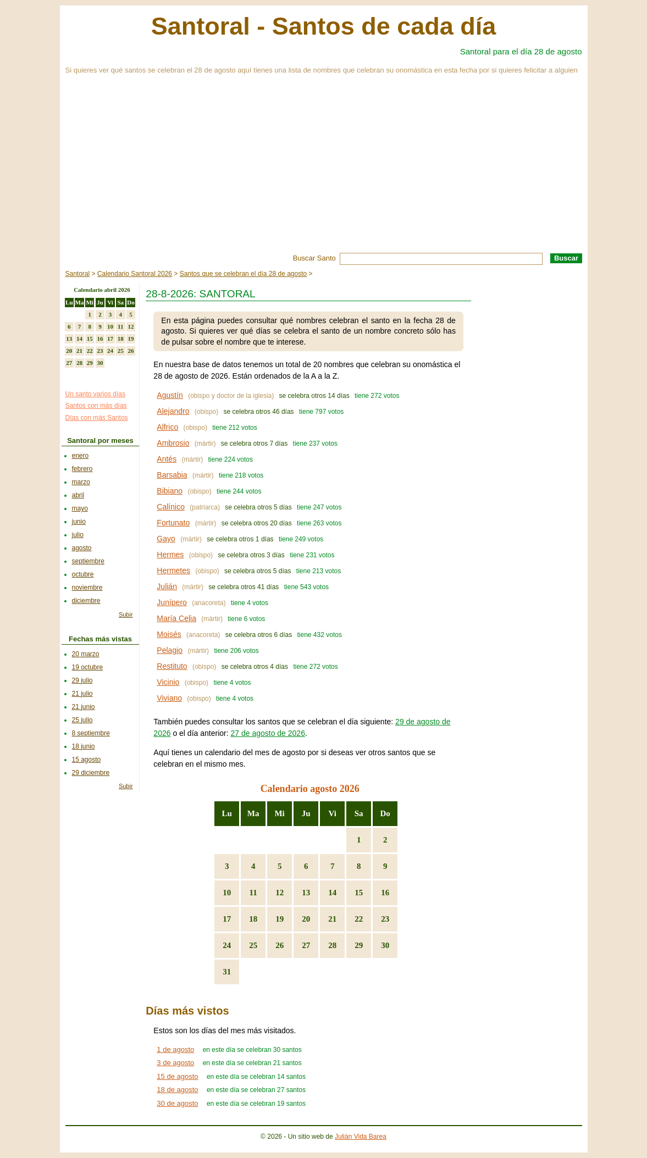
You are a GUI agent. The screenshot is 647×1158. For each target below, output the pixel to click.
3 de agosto (175, 1063)
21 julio (82, 693)
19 (279, 919)
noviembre (87, 587)
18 (253, 919)
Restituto (172, 666)
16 (385, 892)
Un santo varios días (95, 394)
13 (306, 892)
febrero (82, 469)
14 (332, 892)
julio (78, 535)
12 (279, 892)
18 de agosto (177, 1089)
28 (332, 945)
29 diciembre (91, 773)
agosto (82, 548)
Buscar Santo (314, 258)
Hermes (170, 554)
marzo (81, 482)
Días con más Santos (96, 418)
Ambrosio (173, 443)
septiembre (88, 561)
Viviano (169, 698)
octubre (83, 574)
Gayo (166, 538)
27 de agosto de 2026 (267, 733)
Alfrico (167, 427)
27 (306, 945)
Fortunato (173, 522)
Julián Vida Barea (360, 1136)
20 (306, 919)
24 (227, 945)
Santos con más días (96, 405)
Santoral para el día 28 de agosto (521, 51)
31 (227, 971)
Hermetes (173, 570)
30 (385, 945)
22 (359, 919)
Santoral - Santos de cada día (323, 26)
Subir (126, 614)
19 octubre (87, 667)
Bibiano (170, 490)
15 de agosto (177, 1076)
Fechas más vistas (100, 639)
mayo (80, 508)
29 (359, 945)
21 (332, 919)
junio (79, 521)
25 (253, 945)
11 (253, 892)
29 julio (82, 680)
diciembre (86, 601)
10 (227, 892)
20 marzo (85, 654)
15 (359, 892)
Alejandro (173, 411)
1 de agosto (175, 1049)
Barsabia (172, 474)
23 (385, 919)
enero (80, 455)
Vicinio (168, 682)
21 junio (83, 707)
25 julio (82, 720)
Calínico (171, 506)
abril (78, 495)
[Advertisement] (324, 170)
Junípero (171, 602)
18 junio (83, 746)
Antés (166, 459)
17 (227, 919)
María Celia (176, 618)
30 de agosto (177, 1103)
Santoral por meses (100, 440)
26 (279, 945)
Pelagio (170, 650)
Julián (167, 586)
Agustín (170, 395)
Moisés (169, 634)
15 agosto (86, 759)
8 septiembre (91, 733)
